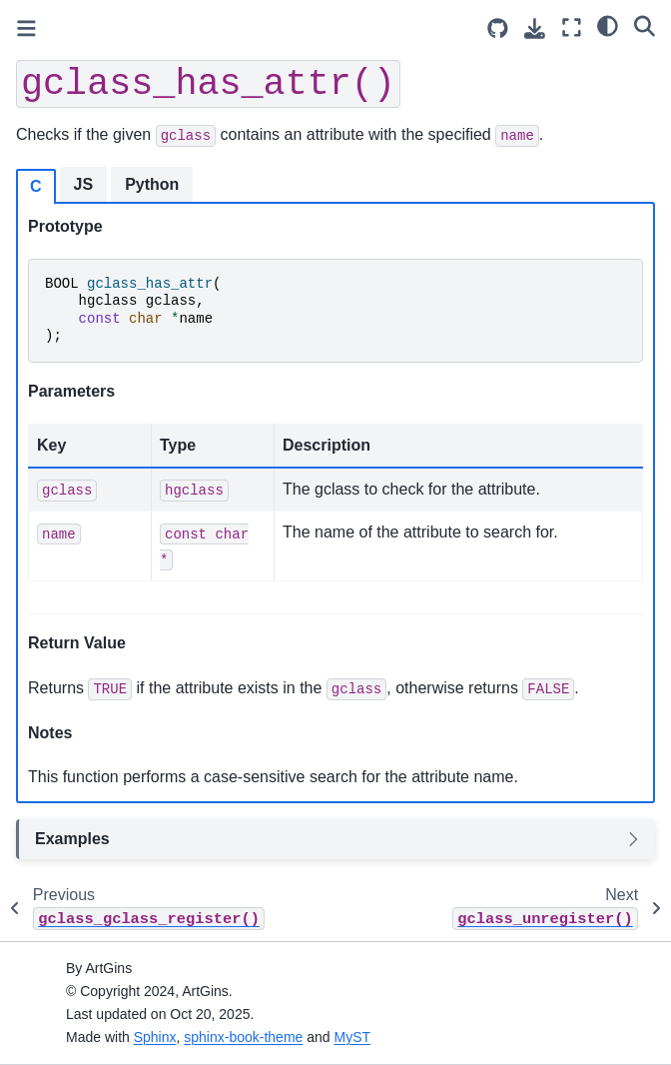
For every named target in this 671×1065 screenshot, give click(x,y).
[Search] (644, 25)
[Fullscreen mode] (571, 27)
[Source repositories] (497, 28)
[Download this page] (534, 28)
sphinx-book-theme (243, 1037)
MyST (353, 1037)
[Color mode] (607, 25)
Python (152, 184)
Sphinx (155, 1037)
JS (84, 184)
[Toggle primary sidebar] (26, 28)
